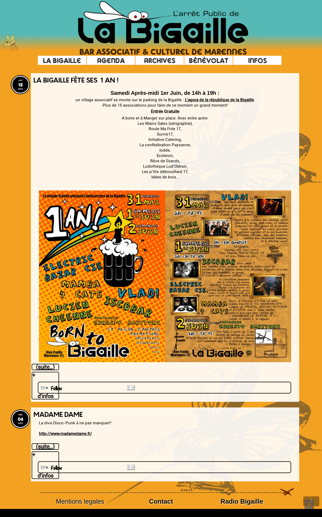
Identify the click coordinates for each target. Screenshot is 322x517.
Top (309, 504)
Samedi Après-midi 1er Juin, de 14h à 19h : (165, 93)
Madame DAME (58, 415)
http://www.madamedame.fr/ (65, 433)
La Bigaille (62, 60)
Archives (159, 60)
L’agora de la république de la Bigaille (219, 100)
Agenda (111, 60)
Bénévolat (208, 60)
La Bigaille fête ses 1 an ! (76, 81)
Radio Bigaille (242, 501)
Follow (50, 388)
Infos (257, 60)
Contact (161, 501)
